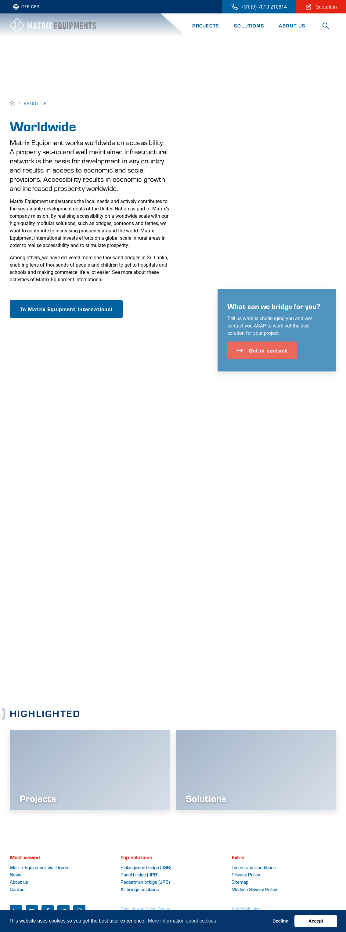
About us (19, 882)
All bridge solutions (140, 889)
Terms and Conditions (254, 867)
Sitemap (240, 882)
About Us (292, 25)
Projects (205, 25)
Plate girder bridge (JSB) (146, 867)
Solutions (249, 25)
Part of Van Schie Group (145, 908)
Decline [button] (280, 921)
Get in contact (261, 360)
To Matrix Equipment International (66, 309)
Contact (18, 889)
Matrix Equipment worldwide (39, 867)
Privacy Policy (246, 874)
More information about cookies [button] (182, 920)
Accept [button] (315, 921)
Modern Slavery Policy (254, 889)
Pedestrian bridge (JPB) (145, 882)
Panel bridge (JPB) (140, 874)
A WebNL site (246, 908)
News (15, 874)
